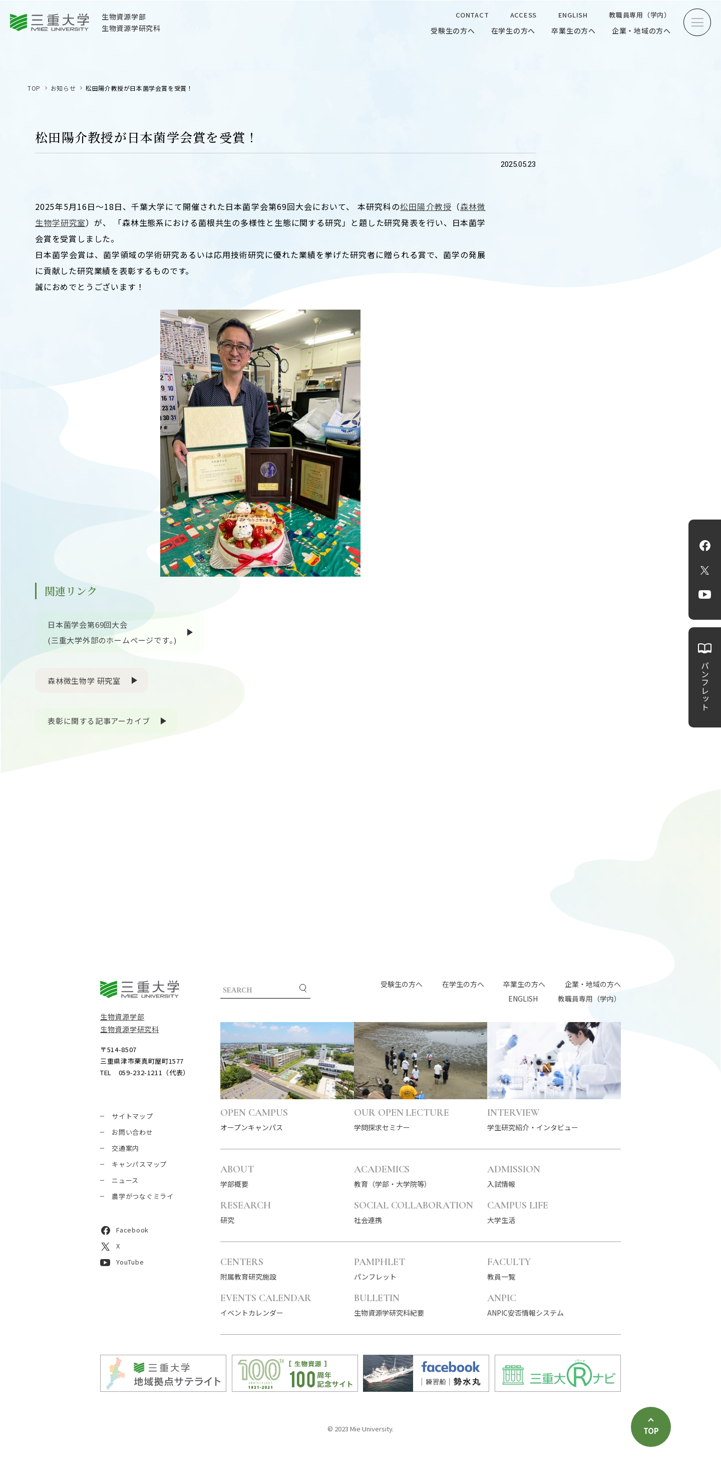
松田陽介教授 (426, 206)
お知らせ (63, 88)
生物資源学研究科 (129, 1029)
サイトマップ (132, 1116)
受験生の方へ (453, 31)
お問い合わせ (132, 1132)
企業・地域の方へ (641, 31)
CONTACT (472, 15)
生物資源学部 (122, 1017)
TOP (34, 88)
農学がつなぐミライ (143, 1196)
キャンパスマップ (139, 1164)
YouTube (704, 594)
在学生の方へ (513, 31)
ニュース (125, 1180)
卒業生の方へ (573, 31)
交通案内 (125, 1148)
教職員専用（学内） (640, 15)
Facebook (704, 545)
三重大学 (139, 989)
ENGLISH (573, 15)
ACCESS (523, 15)
